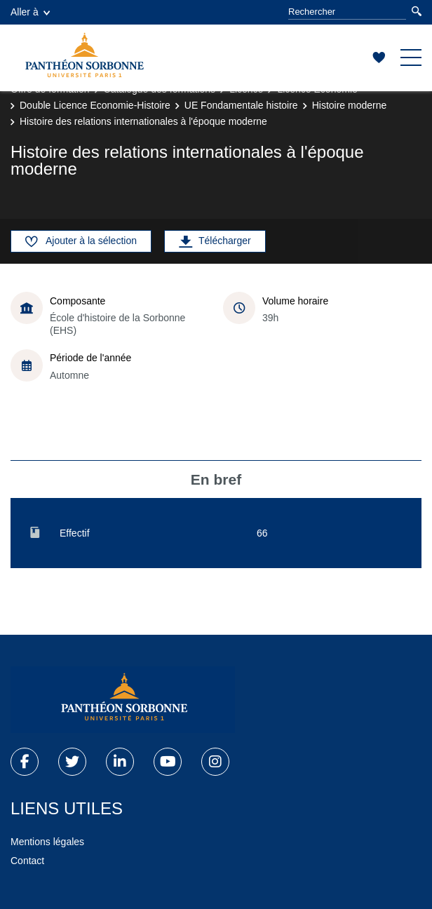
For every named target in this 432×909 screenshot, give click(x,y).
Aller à (30, 12)
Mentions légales (47, 841)
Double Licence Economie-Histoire (95, 105)
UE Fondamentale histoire (241, 105)
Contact (27, 860)
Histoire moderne (349, 105)
